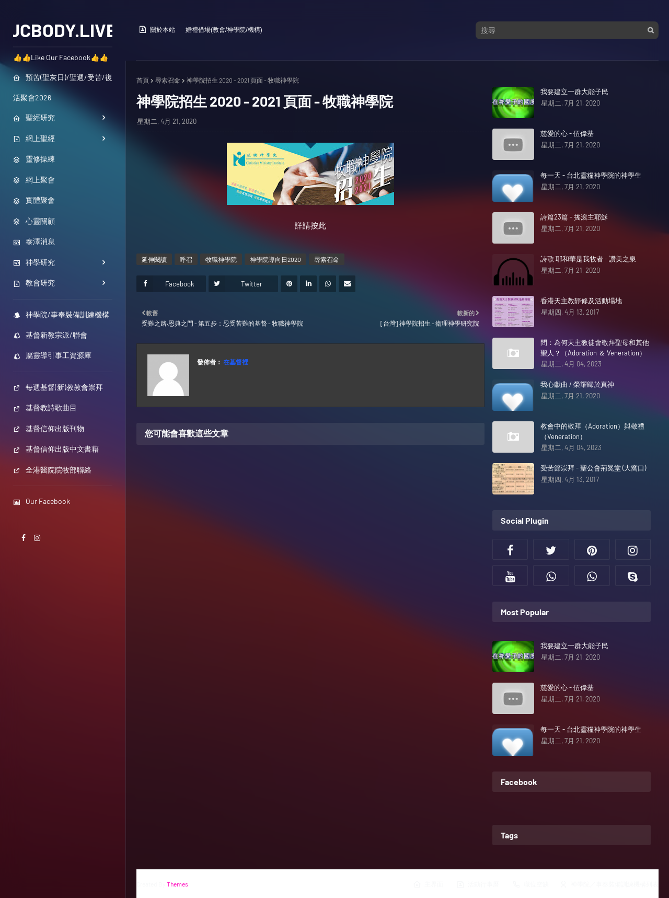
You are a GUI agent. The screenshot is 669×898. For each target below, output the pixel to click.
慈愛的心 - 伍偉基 (567, 133)
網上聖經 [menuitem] (34, 138)
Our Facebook (41, 501)
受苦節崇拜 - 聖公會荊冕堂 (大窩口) (593, 468)
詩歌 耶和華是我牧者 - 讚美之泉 (588, 259)
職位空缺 (530, 884)
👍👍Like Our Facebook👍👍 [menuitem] (60, 57)
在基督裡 (235, 361)
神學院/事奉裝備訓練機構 (61, 314)
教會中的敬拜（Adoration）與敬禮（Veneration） (592, 431)
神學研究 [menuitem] (34, 262)
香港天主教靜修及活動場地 (581, 300)
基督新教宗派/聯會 (50, 334)
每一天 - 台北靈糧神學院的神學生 (590, 175)
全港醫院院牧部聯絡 (52, 469)
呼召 (186, 259)
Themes (177, 884)
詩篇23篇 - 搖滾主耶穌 (574, 217)
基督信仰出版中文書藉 (56, 448)
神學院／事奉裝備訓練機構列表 (609, 884)
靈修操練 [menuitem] (34, 158)
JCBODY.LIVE (63, 30)
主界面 (428, 884)
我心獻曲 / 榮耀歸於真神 (577, 384)
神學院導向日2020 (275, 259)
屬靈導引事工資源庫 (52, 355)
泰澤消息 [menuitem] (34, 241)
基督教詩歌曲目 (45, 407)
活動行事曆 (477, 884)
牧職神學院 (221, 259)
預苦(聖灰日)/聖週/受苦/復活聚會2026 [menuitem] (62, 87)
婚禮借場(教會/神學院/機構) (224, 29)
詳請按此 (310, 225)
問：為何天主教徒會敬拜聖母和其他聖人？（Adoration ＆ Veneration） (594, 347)
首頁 (142, 80)
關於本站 (157, 29)
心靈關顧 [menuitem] (34, 220)
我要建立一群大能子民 (574, 91)
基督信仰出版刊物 (48, 428)
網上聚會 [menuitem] (34, 179)
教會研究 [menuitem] (34, 282)
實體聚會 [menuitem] (34, 199)
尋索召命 (167, 80)
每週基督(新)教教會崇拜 (58, 387)
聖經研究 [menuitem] (34, 117)
